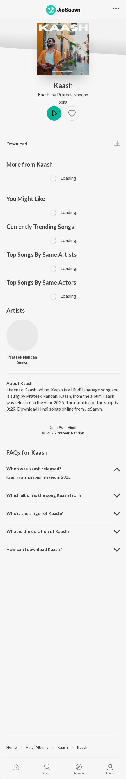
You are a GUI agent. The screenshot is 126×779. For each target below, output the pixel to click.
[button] (72, 113)
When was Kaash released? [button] (33, 468)
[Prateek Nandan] (22, 336)
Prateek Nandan (72, 94)
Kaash (44, 94)
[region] (63, 747)
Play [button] (54, 113)
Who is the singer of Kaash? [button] (34, 513)
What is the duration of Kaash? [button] (37, 531)
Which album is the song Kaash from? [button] (43, 495)
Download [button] (16, 143)
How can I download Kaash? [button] (34, 549)
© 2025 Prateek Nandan (63, 433)
